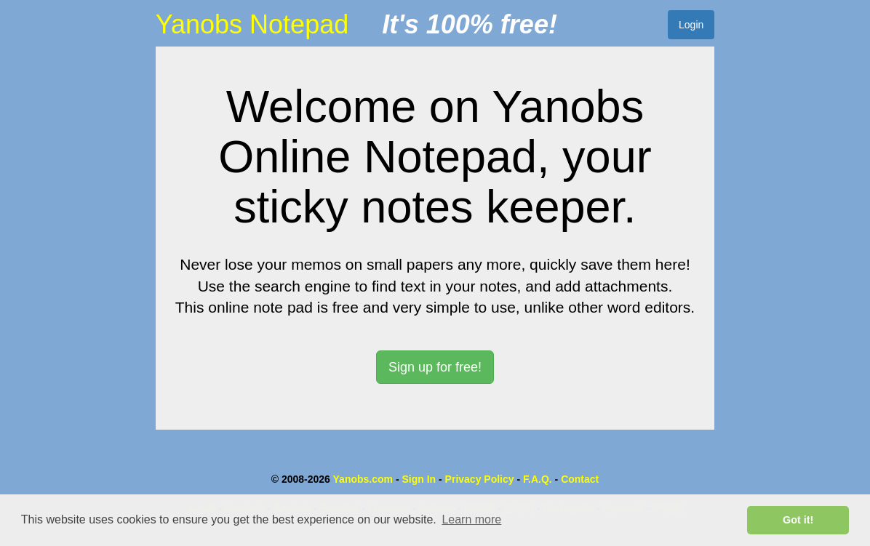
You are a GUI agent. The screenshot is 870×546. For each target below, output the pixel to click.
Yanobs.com (363, 479)
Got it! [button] (798, 520)
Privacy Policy (479, 479)
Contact (580, 479)
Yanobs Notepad (252, 24)
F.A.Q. (537, 479)
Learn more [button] (471, 519)
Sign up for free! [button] (435, 367)
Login (691, 25)
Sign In (419, 479)
